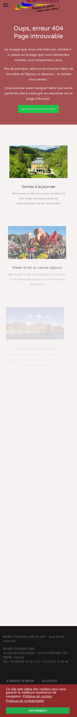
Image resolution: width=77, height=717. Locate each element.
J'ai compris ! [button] (37, 710)
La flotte (49, 681)
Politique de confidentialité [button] (25, 701)
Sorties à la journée (38, 186)
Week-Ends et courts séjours (35, 267)
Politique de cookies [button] (37, 696)
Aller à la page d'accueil (38, 110)
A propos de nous (20, 681)
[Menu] (5, 5)
